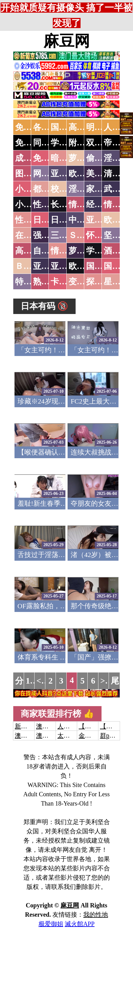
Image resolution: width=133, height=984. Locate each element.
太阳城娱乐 (72, 735)
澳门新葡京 (51, 735)
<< (41, 680)
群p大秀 (111, 735)
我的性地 (95, 914)
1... (31, 680)
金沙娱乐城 (94, 735)
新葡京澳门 (30, 726)
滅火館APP (80, 923)
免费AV (29, 127)
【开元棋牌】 (97, 726)
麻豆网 (67, 41)
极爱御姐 (51, 923)
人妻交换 (69, 726)
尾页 (119, 680)
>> (105, 680)
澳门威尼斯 (51, 726)
